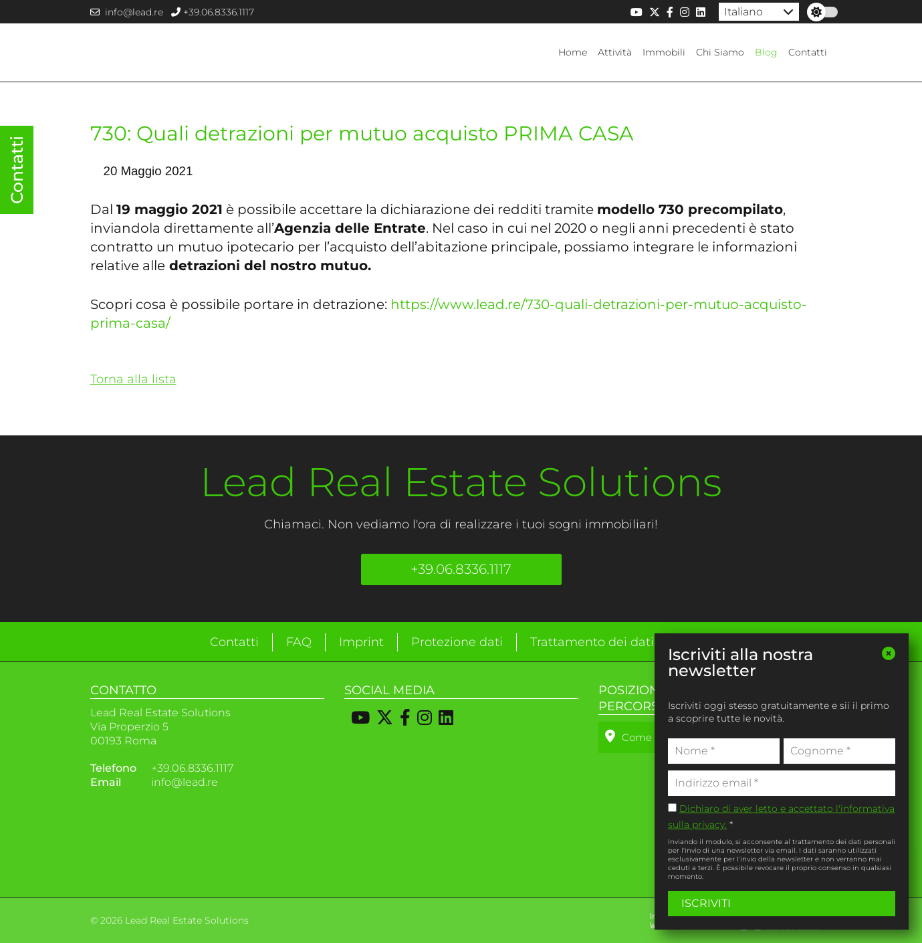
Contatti (807, 52)
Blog (766, 52)
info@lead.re (126, 12)
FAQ (299, 642)
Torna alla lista (133, 379)
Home (572, 52)
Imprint (361, 642)
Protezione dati (457, 642)
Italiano (743, 11)
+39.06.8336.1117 (212, 12)
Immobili (664, 52)
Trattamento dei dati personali (621, 642)
